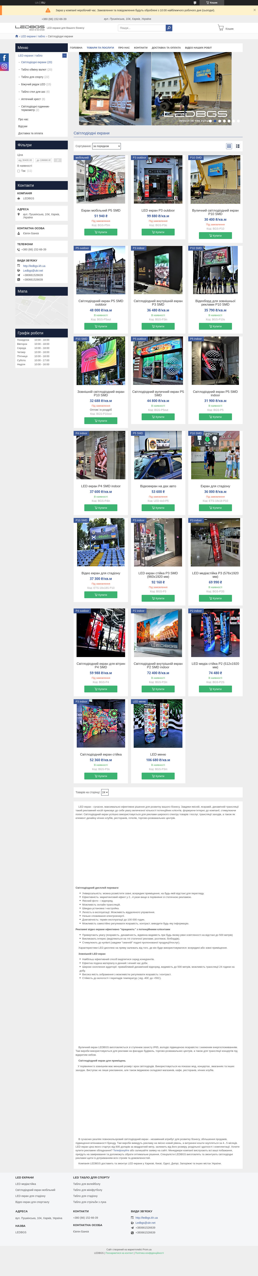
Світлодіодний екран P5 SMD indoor (215, 393)
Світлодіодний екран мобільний (35, 1189)
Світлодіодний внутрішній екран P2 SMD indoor (158, 665)
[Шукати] (169, 28)
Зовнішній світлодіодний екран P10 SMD (100, 393)
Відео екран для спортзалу (32, 1202)
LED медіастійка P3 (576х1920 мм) (215, 575)
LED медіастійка (25, 1183)
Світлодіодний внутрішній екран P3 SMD (158, 302)
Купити (102, 232)
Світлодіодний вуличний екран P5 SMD (158, 393)
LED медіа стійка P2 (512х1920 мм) (215, 665)
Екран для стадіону (215, 486)
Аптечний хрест (31, 99)
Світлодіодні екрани (33, 62)
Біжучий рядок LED (33, 84)
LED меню (158, 754)
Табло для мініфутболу (87, 1189)
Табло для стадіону (85, 1196)
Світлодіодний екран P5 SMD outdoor (100, 302)
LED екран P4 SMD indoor (101, 486)
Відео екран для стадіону (101, 573)
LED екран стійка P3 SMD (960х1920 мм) (158, 575)
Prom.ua (147, 1249)
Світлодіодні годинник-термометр (35, 108)
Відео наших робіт (198, 47)
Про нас (124, 47)
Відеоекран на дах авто (158, 486)
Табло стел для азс (33, 91)
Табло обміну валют (33, 69)
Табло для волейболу (86, 1183)
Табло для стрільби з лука (89, 1202)
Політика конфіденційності (149, 1253)
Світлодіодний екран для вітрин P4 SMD (101, 665)
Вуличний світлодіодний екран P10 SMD (215, 212)
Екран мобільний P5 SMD (100, 210)
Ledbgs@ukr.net (33, 270)
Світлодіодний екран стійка (101, 754)
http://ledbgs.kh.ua (34, 266)
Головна (76, 47)
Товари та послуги (100, 47)
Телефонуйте (121, 1150)
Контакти (141, 47)
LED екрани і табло (33, 36)
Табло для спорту (32, 76)
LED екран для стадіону (30, 1196)
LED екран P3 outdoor (158, 210)
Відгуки (22, 126)
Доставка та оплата (166, 47)
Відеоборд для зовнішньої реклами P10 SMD (215, 302)
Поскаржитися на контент (119, 1253)
